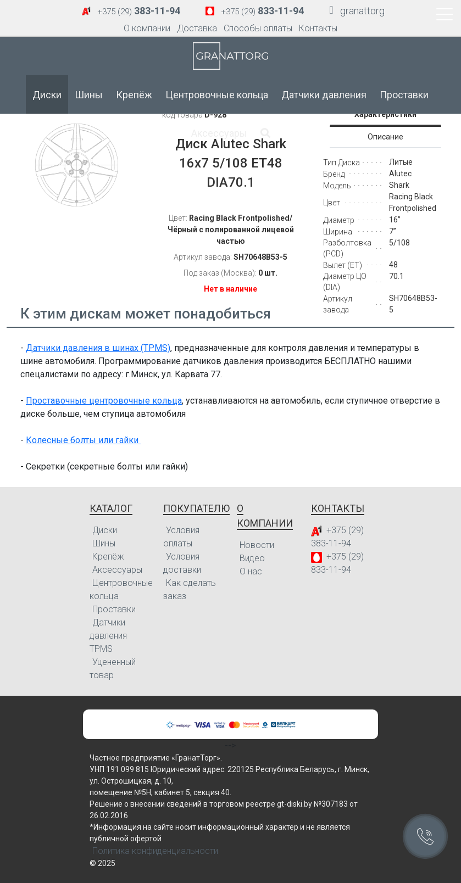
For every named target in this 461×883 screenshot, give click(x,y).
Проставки (404, 94)
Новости (257, 545)
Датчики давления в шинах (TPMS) (98, 348)
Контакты (318, 28)
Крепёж (134, 94)
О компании (147, 28)
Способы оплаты (258, 28)
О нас (251, 571)
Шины (89, 94)
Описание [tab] (385, 136)
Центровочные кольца (216, 94)
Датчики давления (323, 94)
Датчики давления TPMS (108, 635)
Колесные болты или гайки (83, 440)
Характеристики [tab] (385, 114)
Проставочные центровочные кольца (104, 400)
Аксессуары (219, 133)
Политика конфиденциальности (155, 851)
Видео (252, 558)
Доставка (197, 28)
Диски (47, 94)
